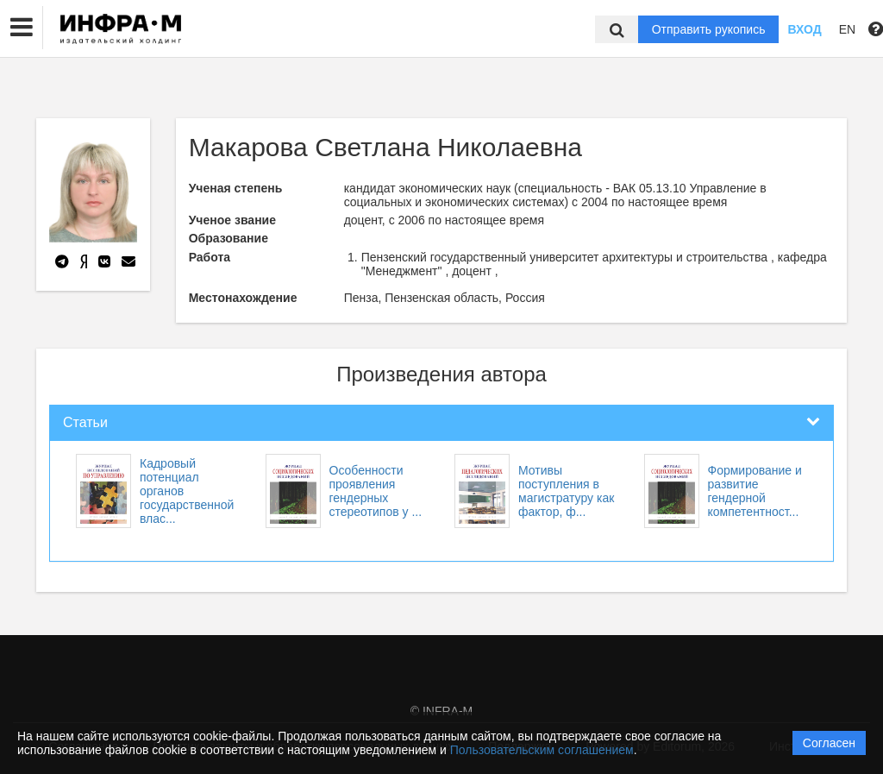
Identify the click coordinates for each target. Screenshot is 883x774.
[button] (21, 27)
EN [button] (847, 29)
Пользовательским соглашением (542, 750)
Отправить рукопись (709, 29)
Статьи (85, 422)
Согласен (829, 743)
